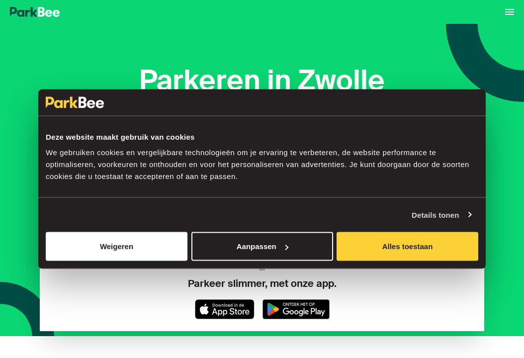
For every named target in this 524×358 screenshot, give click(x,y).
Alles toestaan (407, 246)
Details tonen (435, 214)
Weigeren (116, 246)
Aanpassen (262, 246)
